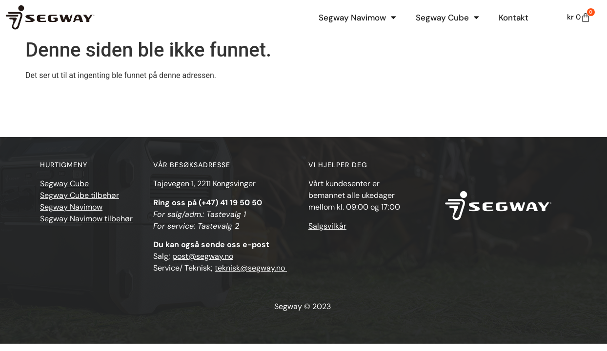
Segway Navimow (357, 17)
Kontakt (513, 17)
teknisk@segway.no (251, 268)
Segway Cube (447, 17)
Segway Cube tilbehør (79, 195)
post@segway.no (202, 256)
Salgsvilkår (327, 226)
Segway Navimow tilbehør (86, 219)
